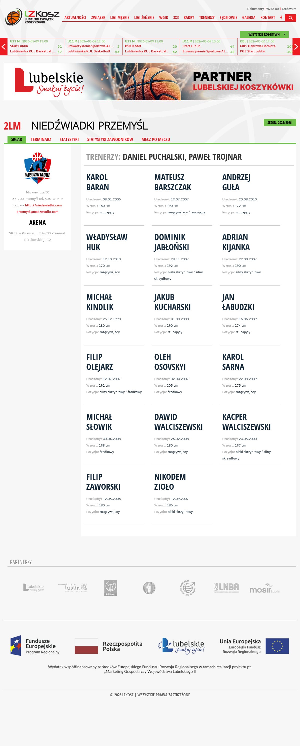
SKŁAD (16, 139)
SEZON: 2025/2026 (280, 122)
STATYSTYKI (69, 139)
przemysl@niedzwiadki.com (37, 211)
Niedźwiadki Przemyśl (89, 125)
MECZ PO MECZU (156, 139)
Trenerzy (207, 17)
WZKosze (272, 8)
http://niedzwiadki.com (43, 205)
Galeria (249, 17)
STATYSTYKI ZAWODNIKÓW (110, 139)
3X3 (176, 17)
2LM (12, 125)
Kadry (189, 17)
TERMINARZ (41, 139)
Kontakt (267, 17)
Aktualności (75, 17)
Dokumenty (255, 8)
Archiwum (289, 8)
